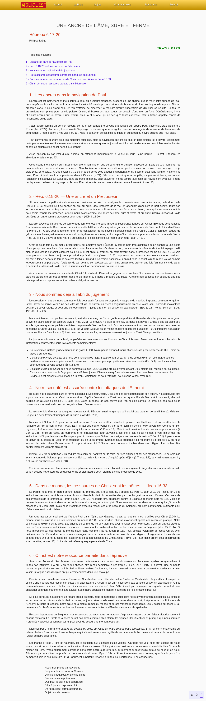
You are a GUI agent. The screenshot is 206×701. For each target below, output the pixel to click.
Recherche (151, 4)
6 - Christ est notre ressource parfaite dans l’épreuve (56, 83)
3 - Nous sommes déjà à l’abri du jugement (50, 70)
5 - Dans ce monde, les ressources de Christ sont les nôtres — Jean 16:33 (68, 79)
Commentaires (122, 4)
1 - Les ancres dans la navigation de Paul (49, 61)
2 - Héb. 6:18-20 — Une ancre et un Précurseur (53, 66)
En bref (174, 4)
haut (201, 695)
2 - (32, 196)
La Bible (78, 4)
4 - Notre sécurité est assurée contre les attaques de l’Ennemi (61, 75)
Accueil (58, 4)
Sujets (97, 4)
